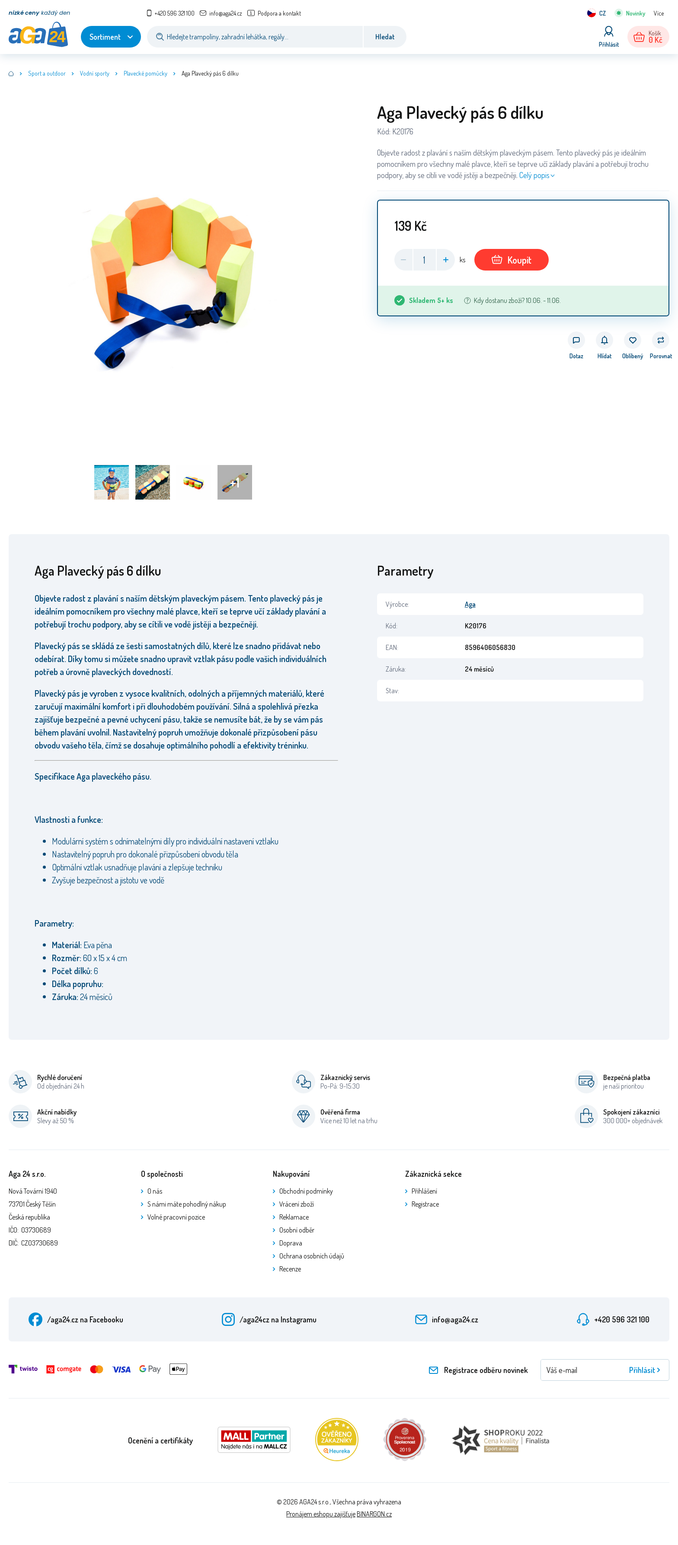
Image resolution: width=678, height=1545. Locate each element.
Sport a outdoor (47, 73)
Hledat (385, 36)
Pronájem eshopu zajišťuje (320, 1514)
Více (659, 13)
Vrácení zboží (296, 1204)
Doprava (290, 1243)
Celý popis (534, 175)
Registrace (425, 1204)
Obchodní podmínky (306, 1191)
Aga (470, 604)
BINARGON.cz (374, 1514)
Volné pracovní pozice (176, 1217)
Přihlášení (424, 1191)
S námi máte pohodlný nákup (186, 1204)
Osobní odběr (296, 1230)
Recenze (290, 1269)
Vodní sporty (94, 73)
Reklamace (294, 1217)
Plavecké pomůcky (145, 73)
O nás (154, 1191)
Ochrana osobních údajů (311, 1256)
